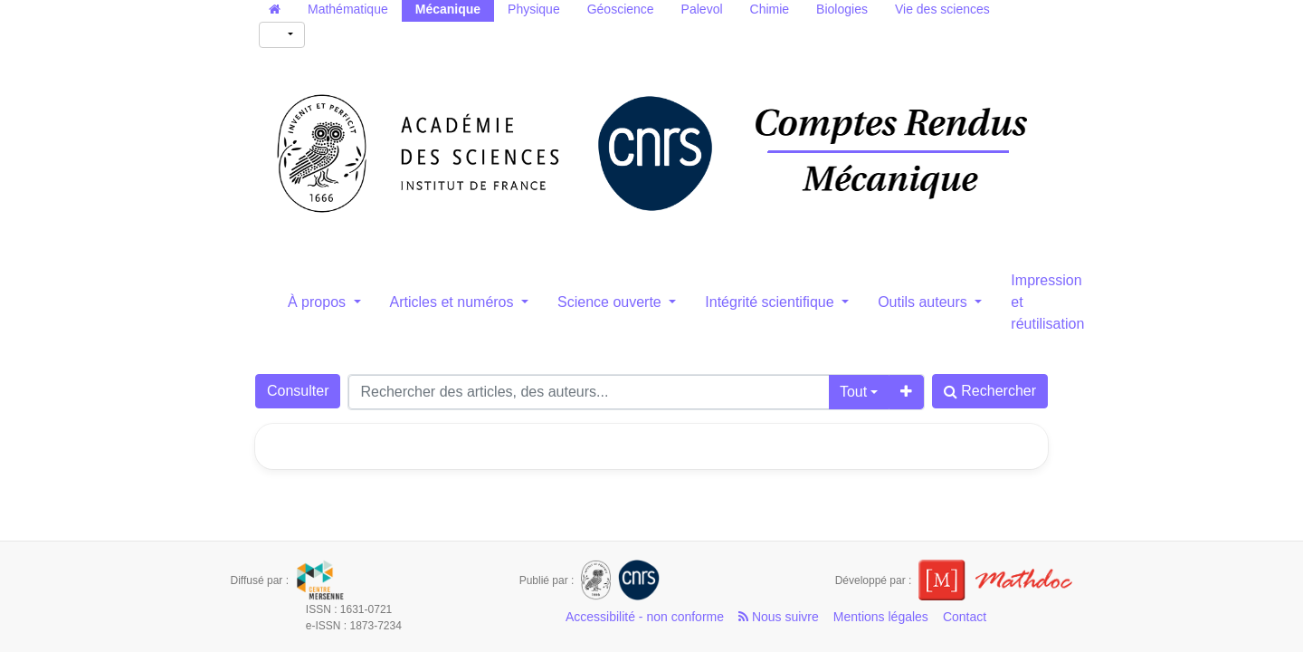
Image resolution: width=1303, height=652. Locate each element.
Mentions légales (880, 616)
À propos (318, 302)
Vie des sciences (942, 9)
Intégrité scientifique (771, 302)
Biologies (842, 9)
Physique (534, 9)
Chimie (770, 9)
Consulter (297, 390)
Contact (964, 616)
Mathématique (348, 9)
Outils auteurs (924, 302)
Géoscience (620, 9)
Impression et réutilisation (1047, 302)
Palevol (702, 9)
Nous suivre (778, 616)
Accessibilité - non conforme (645, 616)
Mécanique (447, 9)
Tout (853, 391)
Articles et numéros (454, 302)
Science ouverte (611, 302)
